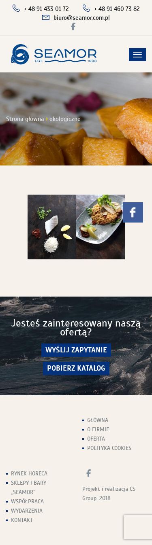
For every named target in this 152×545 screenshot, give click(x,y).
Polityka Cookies (109, 448)
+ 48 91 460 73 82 (117, 9)
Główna (97, 420)
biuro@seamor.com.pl (82, 17)
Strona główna (25, 119)
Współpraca (27, 501)
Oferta (96, 438)
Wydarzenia (27, 510)
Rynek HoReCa (29, 473)
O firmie (98, 429)
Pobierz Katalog (76, 368)
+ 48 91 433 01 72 (46, 9)
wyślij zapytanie (76, 350)
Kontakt (22, 520)
